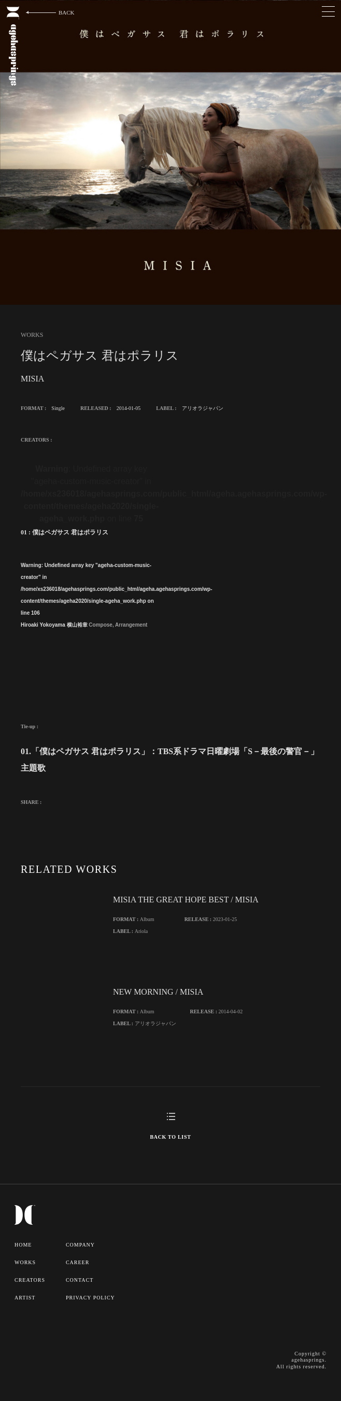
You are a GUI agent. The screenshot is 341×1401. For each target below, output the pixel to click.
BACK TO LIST (170, 1137)
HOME (23, 1245)
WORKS (25, 1262)
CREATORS (30, 1280)
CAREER (77, 1262)
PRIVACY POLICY (90, 1297)
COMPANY (80, 1245)
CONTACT (79, 1280)
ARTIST (25, 1297)
